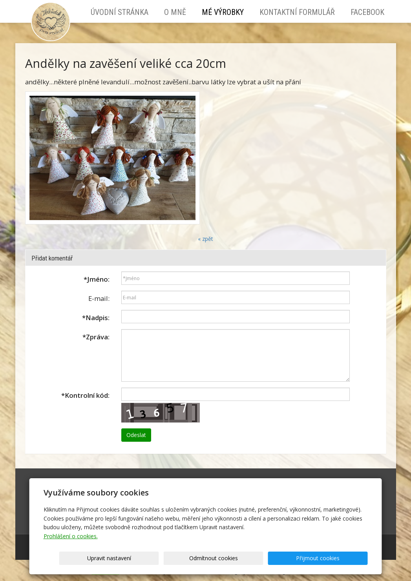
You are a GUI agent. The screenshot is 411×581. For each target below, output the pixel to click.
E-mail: (99, 298)
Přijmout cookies (338, 558)
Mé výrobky (223, 12)
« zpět (205, 238)
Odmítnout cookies (272, 558)
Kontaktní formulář (297, 12)
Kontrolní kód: (85, 395)
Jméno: (97, 279)
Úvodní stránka (119, 12)
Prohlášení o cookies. (71, 536)
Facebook (367, 12)
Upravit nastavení (208, 558)
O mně (175, 12)
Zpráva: (96, 336)
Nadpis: (96, 317)
